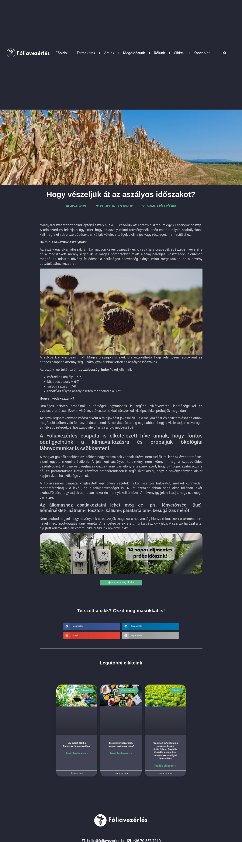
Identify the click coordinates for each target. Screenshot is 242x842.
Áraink (109, 53)
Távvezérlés (124, 205)
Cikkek (179, 53)
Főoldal (62, 53)
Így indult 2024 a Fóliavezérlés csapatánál (96, 741)
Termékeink (86, 53)
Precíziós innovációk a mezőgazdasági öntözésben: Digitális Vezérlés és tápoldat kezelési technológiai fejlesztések (146, 745)
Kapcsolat (202, 53)
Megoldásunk (134, 53)
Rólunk (159, 53)
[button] (225, 53)
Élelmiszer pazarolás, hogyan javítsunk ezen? (121, 741)
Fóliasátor (107, 205)
